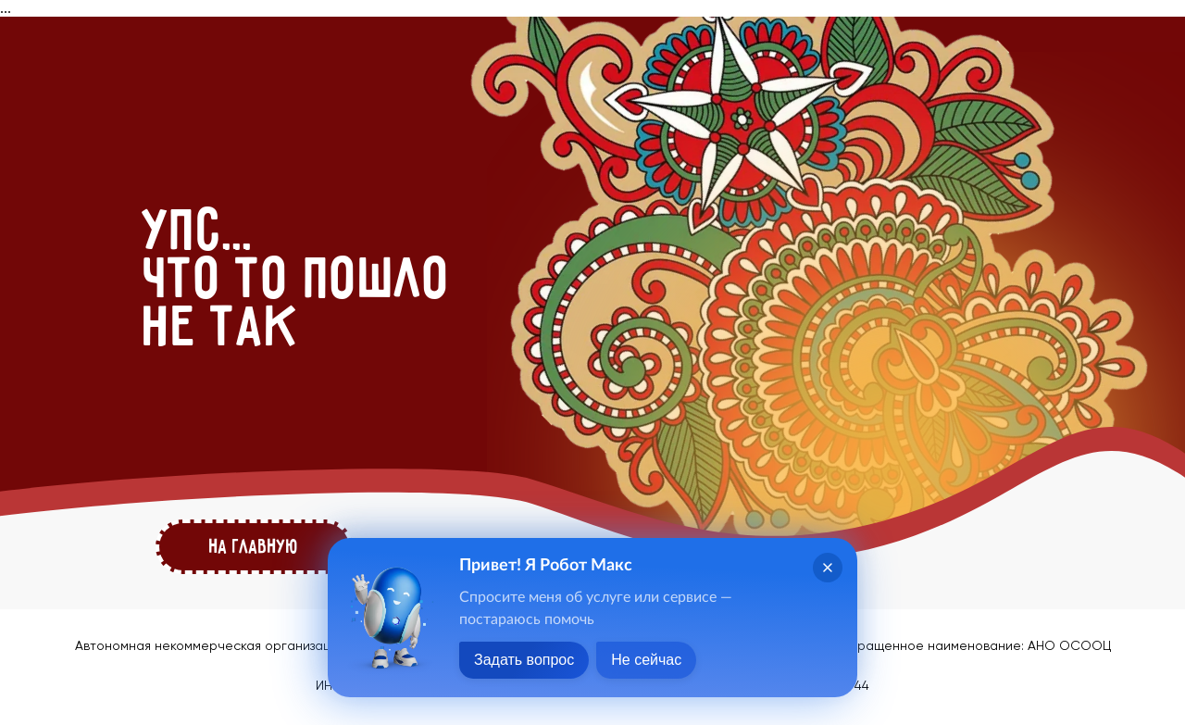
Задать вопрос (524, 660)
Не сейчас (646, 660)
